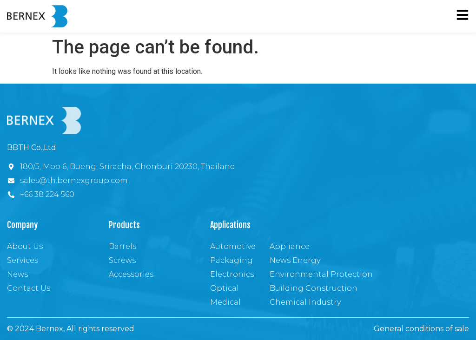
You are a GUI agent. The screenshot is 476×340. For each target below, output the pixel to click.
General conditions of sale (421, 328)
